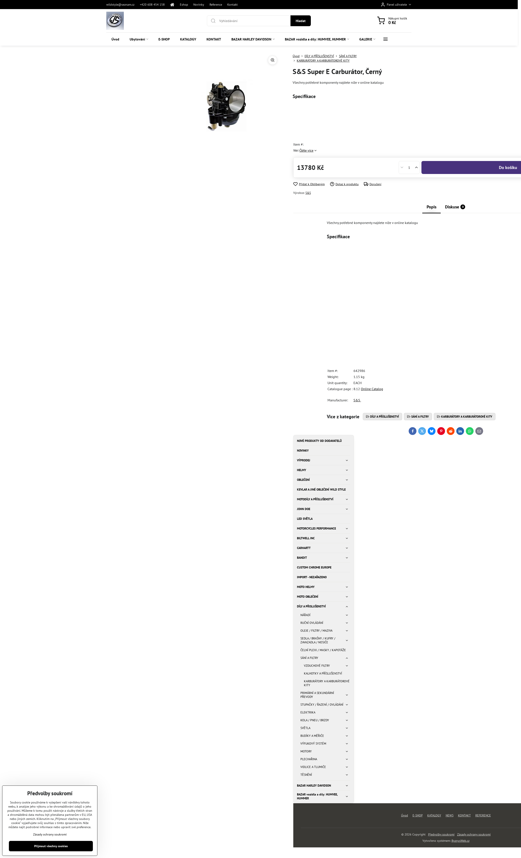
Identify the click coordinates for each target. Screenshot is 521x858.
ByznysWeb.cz (460, 841)
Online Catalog (372, 389)
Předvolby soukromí (441, 834)
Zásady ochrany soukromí (474, 834)
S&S (308, 193)
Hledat (301, 21)
